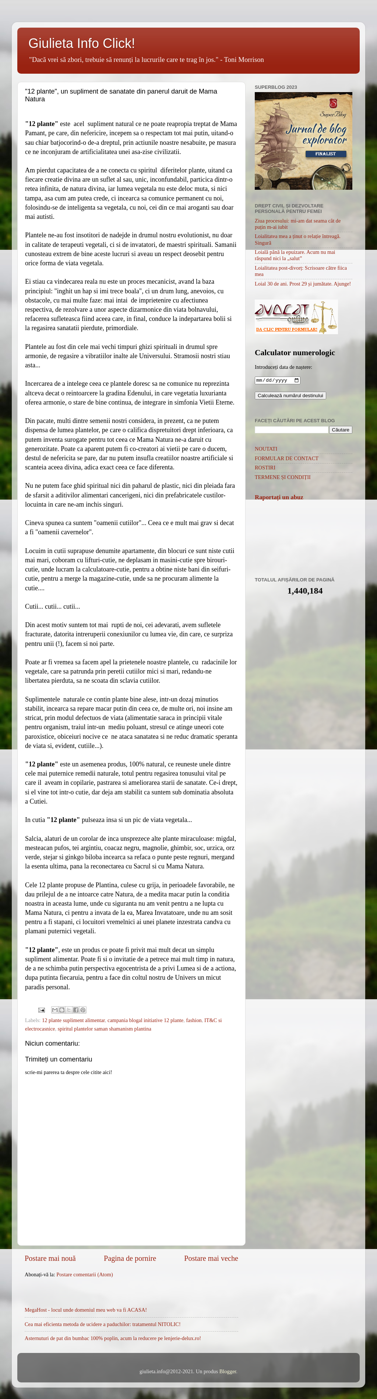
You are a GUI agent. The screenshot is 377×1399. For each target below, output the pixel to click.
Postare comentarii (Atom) (84, 1274)
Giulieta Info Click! (81, 43)
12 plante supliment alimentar (73, 1020)
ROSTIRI (265, 468)
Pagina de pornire (130, 1258)
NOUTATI (266, 449)
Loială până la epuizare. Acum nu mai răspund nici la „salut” (295, 255)
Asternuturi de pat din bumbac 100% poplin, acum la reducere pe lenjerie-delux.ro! (113, 1338)
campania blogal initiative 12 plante (145, 1020)
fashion (193, 1020)
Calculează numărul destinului (290, 396)
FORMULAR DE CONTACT (286, 459)
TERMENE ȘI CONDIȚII (283, 478)
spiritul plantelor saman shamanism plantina (104, 1029)
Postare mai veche (211, 1258)
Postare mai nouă (50, 1258)
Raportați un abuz (279, 497)
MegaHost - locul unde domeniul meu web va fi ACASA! (86, 1310)
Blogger (227, 1371)
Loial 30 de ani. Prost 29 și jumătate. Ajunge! (303, 284)
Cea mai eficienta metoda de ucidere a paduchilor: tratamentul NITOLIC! (103, 1324)
